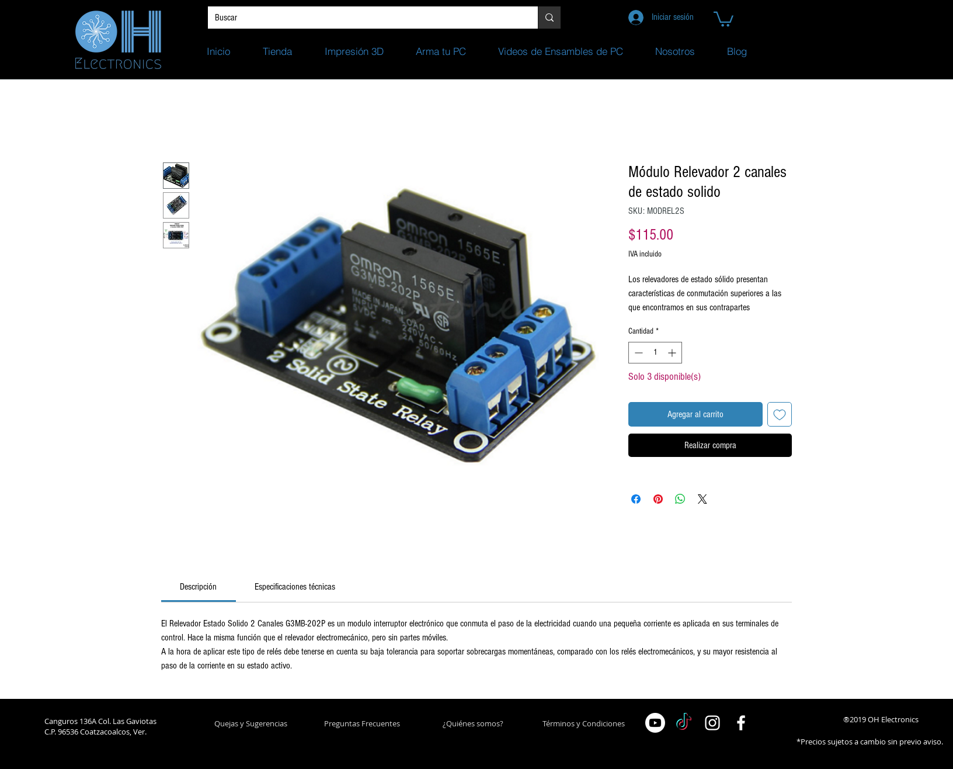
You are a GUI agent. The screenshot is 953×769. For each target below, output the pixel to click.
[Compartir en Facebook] (636, 499)
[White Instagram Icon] (712, 723)
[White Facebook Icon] (741, 723)
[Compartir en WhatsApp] (680, 499)
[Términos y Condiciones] (584, 723)
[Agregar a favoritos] (779, 414)
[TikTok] (684, 723)
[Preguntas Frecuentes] (362, 723)
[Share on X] (702, 499)
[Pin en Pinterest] (658, 499)
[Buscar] (364, 17)
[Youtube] (655, 723)
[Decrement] (637, 352)
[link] (198, 586)
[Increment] (673, 352)
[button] (723, 18)
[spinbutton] (655, 352)
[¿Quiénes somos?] (473, 723)
